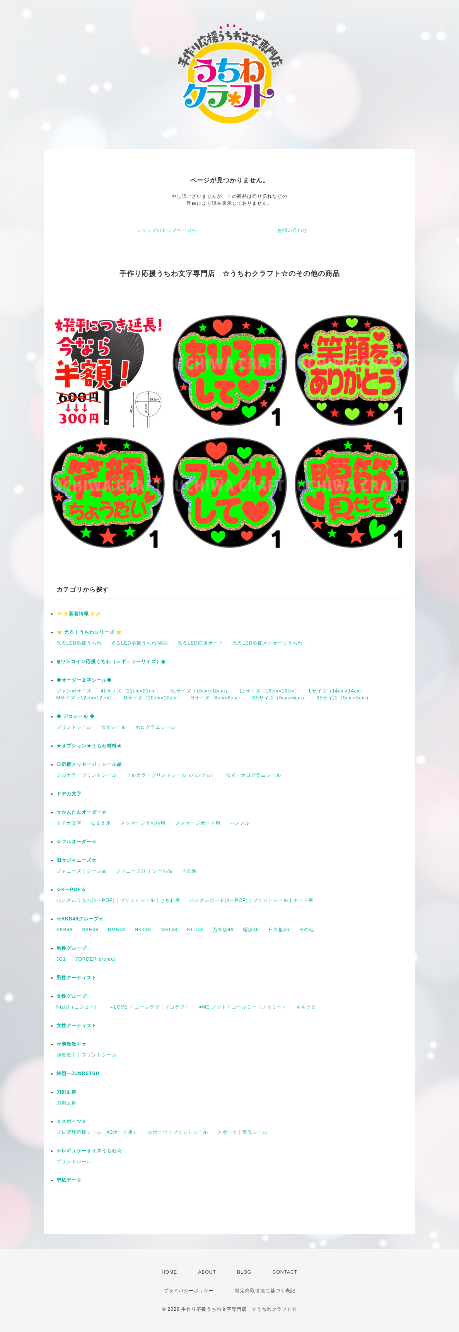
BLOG (244, 1272)
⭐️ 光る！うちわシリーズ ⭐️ (89, 632)
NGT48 (168, 929)
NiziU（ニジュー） (78, 1007)
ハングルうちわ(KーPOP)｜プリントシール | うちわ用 (118, 900)
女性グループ (71, 996)
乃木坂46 (223, 929)
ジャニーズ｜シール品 (81, 871)
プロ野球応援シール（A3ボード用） (97, 1132)
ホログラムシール (155, 727)
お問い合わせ (292, 230)
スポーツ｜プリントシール (178, 1132)
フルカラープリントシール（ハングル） (171, 775)
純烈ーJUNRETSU (78, 1073)
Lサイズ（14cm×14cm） (337, 691)
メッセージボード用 (197, 823)
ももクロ (306, 1007)
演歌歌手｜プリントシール (86, 1055)
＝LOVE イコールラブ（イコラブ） (149, 1007)
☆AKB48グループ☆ (80, 919)
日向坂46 (278, 929)
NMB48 (116, 929)
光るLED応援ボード (200, 643)
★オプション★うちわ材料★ (89, 746)
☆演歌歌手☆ (71, 1044)
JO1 (61, 959)
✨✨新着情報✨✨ (78, 613)
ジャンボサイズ (74, 691)
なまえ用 (101, 823)
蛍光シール (113, 727)
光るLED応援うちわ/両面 (139, 643)
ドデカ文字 (69, 793)
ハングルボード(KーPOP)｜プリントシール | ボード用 (251, 900)
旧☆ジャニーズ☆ (76, 860)
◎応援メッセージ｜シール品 (89, 764)
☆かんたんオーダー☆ (81, 812)
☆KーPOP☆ (71, 889)
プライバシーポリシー (189, 1290)
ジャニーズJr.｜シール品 (144, 871)
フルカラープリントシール (86, 775)
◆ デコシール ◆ (75, 716)
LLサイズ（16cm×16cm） (270, 691)
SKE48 (90, 929)
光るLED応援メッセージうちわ (267, 643)
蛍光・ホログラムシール (253, 775)
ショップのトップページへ (167, 230)
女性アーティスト (76, 1025)
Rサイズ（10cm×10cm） (153, 698)
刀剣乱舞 (66, 1092)
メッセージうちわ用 (143, 823)
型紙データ (69, 1180)
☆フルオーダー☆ (76, 841)
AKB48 (64, 929)
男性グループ (71, 948)
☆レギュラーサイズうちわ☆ (89, 1150)
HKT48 (143, 929)
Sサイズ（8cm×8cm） (216, 698)
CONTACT (285, 1272)
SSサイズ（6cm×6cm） (279, 698)
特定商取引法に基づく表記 (265, 1290)
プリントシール (74, 727)
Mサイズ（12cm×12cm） (85, 698)
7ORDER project (95, 959)
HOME (169, 1272)
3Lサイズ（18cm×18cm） (200, 691)
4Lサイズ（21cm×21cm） (131, 691)
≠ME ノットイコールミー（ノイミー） (243, 1007)
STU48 (195, 929)
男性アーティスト (76, 977)
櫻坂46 (251, 929)
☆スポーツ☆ (71, 1121)
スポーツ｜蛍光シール (242, 1132)
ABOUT (207, 1272)
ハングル (240, 823)
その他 (189, 871)
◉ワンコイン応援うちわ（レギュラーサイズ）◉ (111, 661)
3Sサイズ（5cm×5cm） (344, 698)
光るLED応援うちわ (79, 643)
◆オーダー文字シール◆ (84, 680)
